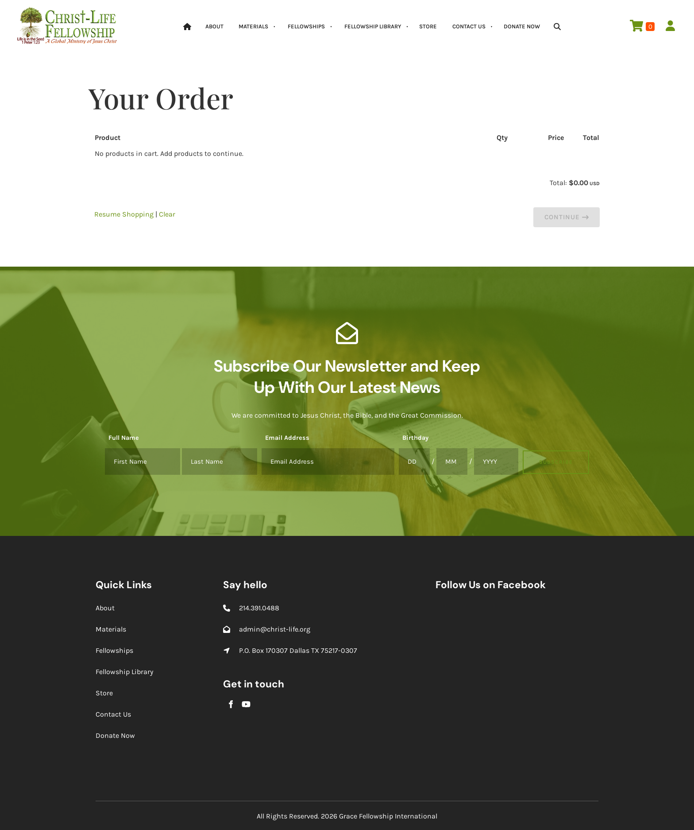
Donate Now (522, 26)
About (214, 26)
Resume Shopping (124, 214)
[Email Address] (328, 461)
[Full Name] (142, 461)
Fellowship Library (372, 26)
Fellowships (306, 26)
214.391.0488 (259, 608)
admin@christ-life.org (274, 629)
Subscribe (556, 462)
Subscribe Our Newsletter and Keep (347, 365)
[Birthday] (414, 461)
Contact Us (469, 26)
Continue (566, 217)
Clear (167, 214)
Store (428, 26)
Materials (253, 26)
